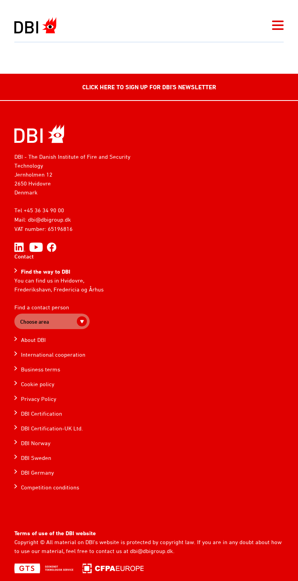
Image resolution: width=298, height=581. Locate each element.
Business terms (40, 369)
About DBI (33, 339)
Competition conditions (50, 487)
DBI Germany (37, 472)
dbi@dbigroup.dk (49, 219)
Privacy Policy (38, 398)
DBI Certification (41, 413)
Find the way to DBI (45, 271)
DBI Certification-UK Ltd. (52, 428)
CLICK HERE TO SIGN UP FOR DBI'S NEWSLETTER (149, 86)
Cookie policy (37, 384)
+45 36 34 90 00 (44, 210)
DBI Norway (35, 443)
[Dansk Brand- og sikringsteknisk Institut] (35, 25)
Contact (24, 256)
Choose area (34, 321)
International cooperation (53, 354)
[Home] (39, 133)
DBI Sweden (36, 457)
